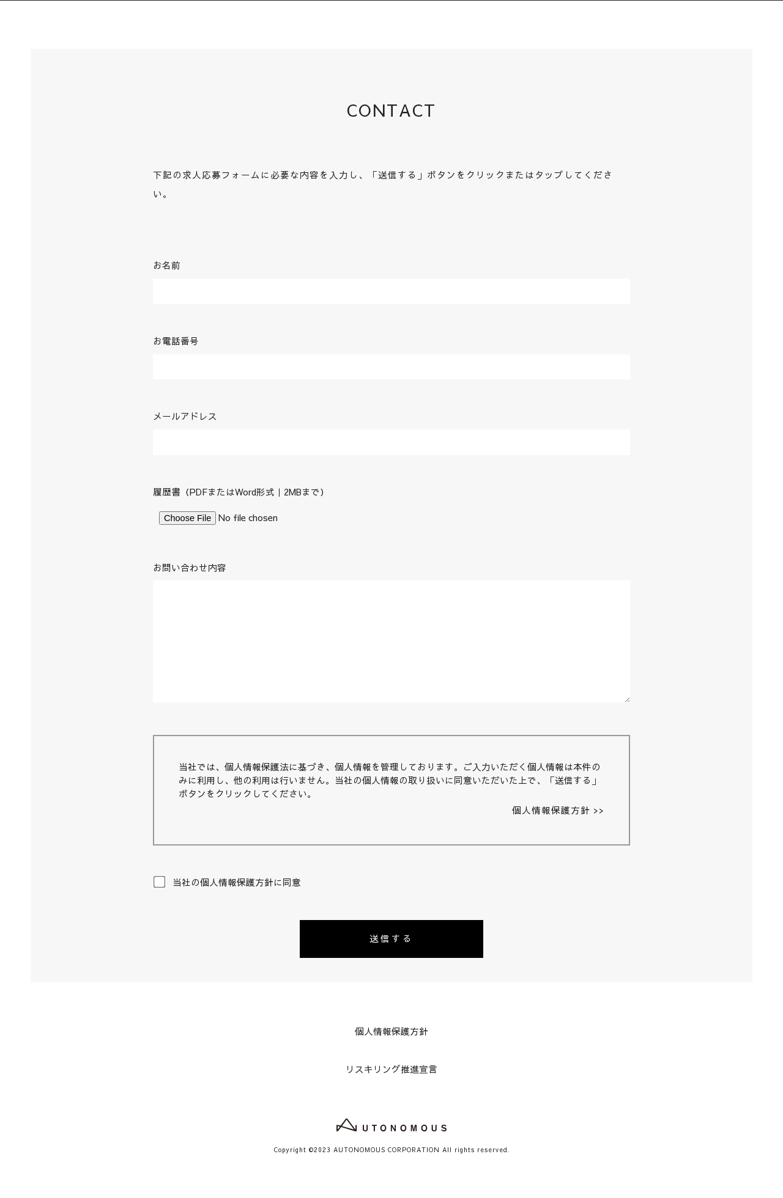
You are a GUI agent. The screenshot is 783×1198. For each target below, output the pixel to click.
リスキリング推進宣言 (391, 1069)
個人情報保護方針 (391, 1031)
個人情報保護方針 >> (558, 810)
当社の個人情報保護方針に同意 (227, 882)
